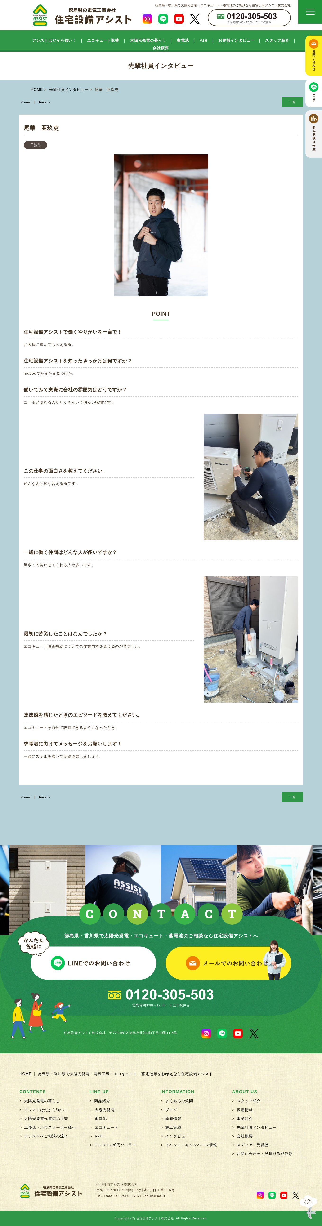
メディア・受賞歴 (252, 1145)
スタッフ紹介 (277, 40)
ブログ (171, 1110)
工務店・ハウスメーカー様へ (50, 1127)
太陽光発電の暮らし (148, 40)
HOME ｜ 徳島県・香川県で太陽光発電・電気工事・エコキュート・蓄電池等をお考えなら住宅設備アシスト (116, 1074)
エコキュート (107, 1127)
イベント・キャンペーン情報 (191, 1145)
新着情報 (173, 1119)
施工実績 (173, 1127)
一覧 (292, 102)
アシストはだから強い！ (54, 40)
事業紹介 (245, 1119)
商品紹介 (102, 1101)
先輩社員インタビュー (257, 1127)
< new (26, 102)
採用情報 (245, 1110)
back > (44, 102)
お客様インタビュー (236, 40)
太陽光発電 (105, 1110)
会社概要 (161, 48)
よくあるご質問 (179, 1101)
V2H (204, 40)
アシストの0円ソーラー (115, 1145)
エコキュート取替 (103, 40)
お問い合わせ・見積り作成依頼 (264, 1154)
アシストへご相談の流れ (46, 1136)
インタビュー (177, 1136)
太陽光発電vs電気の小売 (46, 1119)
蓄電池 (183, 40)
